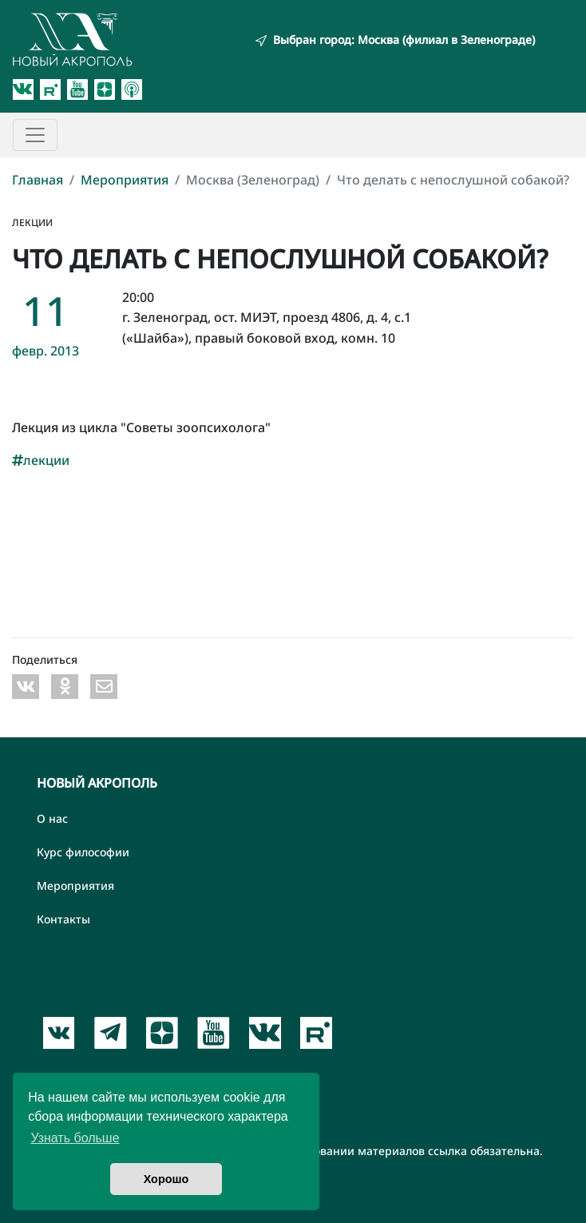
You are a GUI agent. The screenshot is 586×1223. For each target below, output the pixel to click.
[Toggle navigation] (35, 135)
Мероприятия (124, 180)
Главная (37, 180)
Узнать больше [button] (74, 1138)
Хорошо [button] (166, 1179)
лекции (40, 460)
